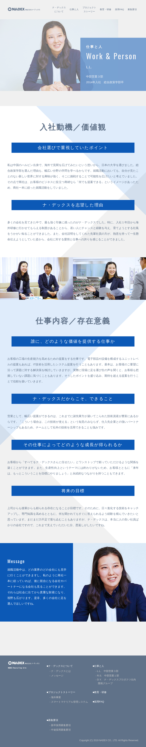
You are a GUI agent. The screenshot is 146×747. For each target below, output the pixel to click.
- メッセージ (56, 675)
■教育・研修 (99, 692)
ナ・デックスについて (59, 9)
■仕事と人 (98, 666)
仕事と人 (74, 9)
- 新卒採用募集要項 (60, 725)
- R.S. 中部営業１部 (107, 675)
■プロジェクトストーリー (61, 692)
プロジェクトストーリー (89, 9)
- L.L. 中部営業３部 (107, 671)
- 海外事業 (55, 697)
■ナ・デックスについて (60, 666)
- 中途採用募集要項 (60, 729)
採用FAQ (119, 9)
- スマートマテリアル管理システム (69, 701)
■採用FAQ (98, 701)
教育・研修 (105, 9)
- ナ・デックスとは (60, 671)
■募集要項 (52, 720)
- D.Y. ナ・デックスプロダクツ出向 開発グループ (117, 681)
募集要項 (132, 9)
